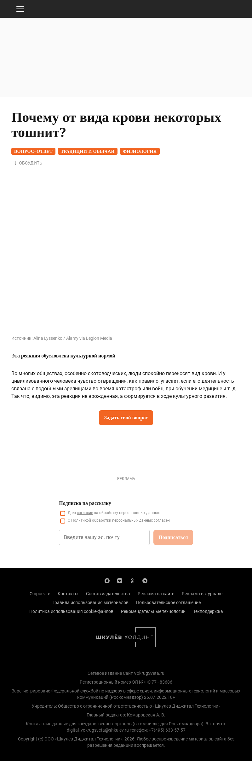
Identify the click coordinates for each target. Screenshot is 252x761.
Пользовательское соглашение (168, 602)
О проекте (40, 593)
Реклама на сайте (156, 593)
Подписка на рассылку (85, 503)
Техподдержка (208, 611)
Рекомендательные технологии (153, 611)
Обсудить (26, 162)
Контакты (68, 593)
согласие (85, 513)
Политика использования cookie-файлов (71, 611)
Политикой (81, 520)
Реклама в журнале (202, 593)
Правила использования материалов (90, 602)
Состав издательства (108, 593)
